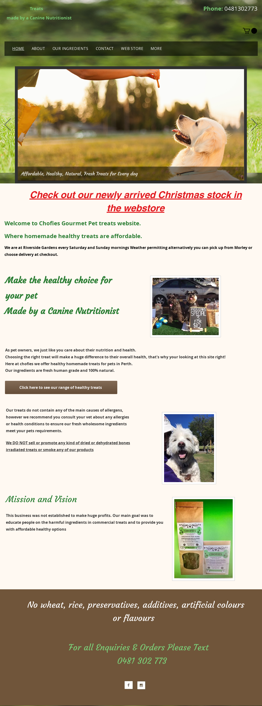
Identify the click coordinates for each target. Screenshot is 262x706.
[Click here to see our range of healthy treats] (61, 387)
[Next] (254, 125)
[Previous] (7, 125)
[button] (250, 31)
